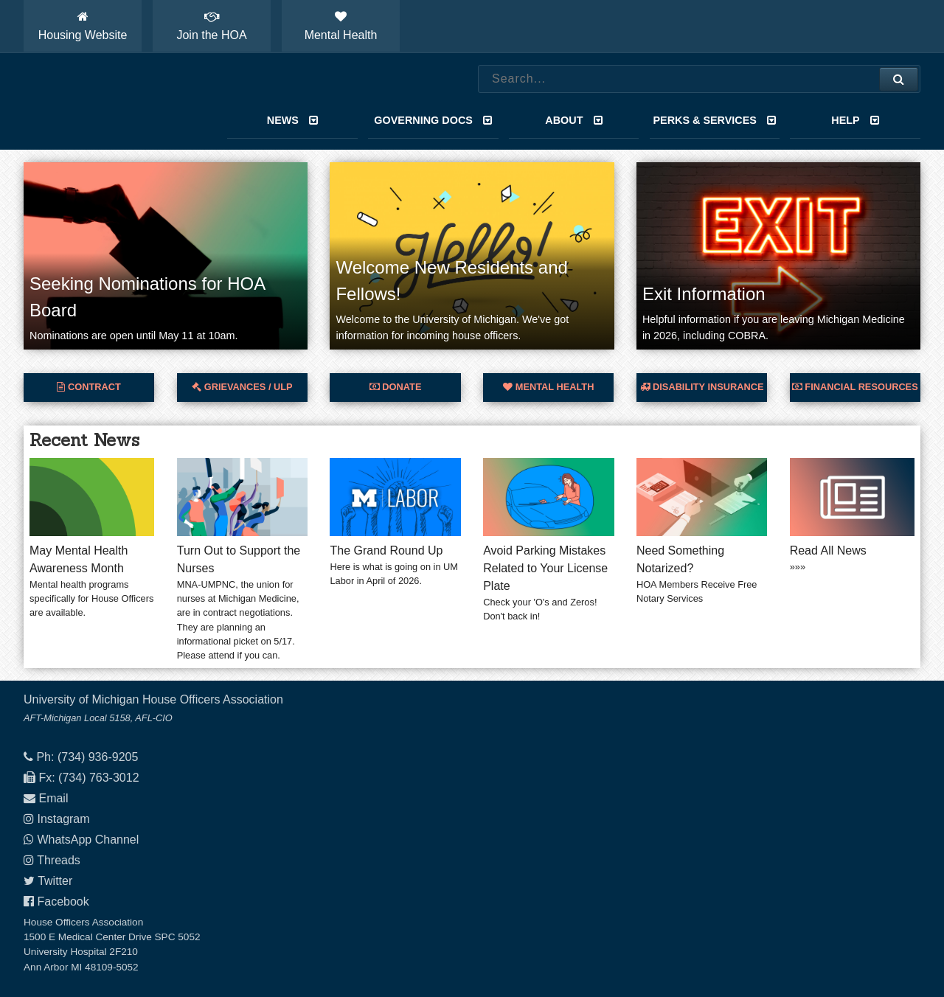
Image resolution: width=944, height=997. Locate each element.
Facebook (62, 901)
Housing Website (83, 25)
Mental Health (341, 25)
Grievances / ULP (242, 386)
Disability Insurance (702, 386)
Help (855, 120)
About (574, 120)
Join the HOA (211, 25)
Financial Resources (855, 386)
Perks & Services (714, 120)
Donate (395, 386)
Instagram (63, 819)
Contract (88, 386)
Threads (58, 860)
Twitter (55, 881)
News (293, 120)
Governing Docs (433, 120)
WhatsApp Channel (88, 839)
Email (53, 798)
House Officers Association (108, 102)
